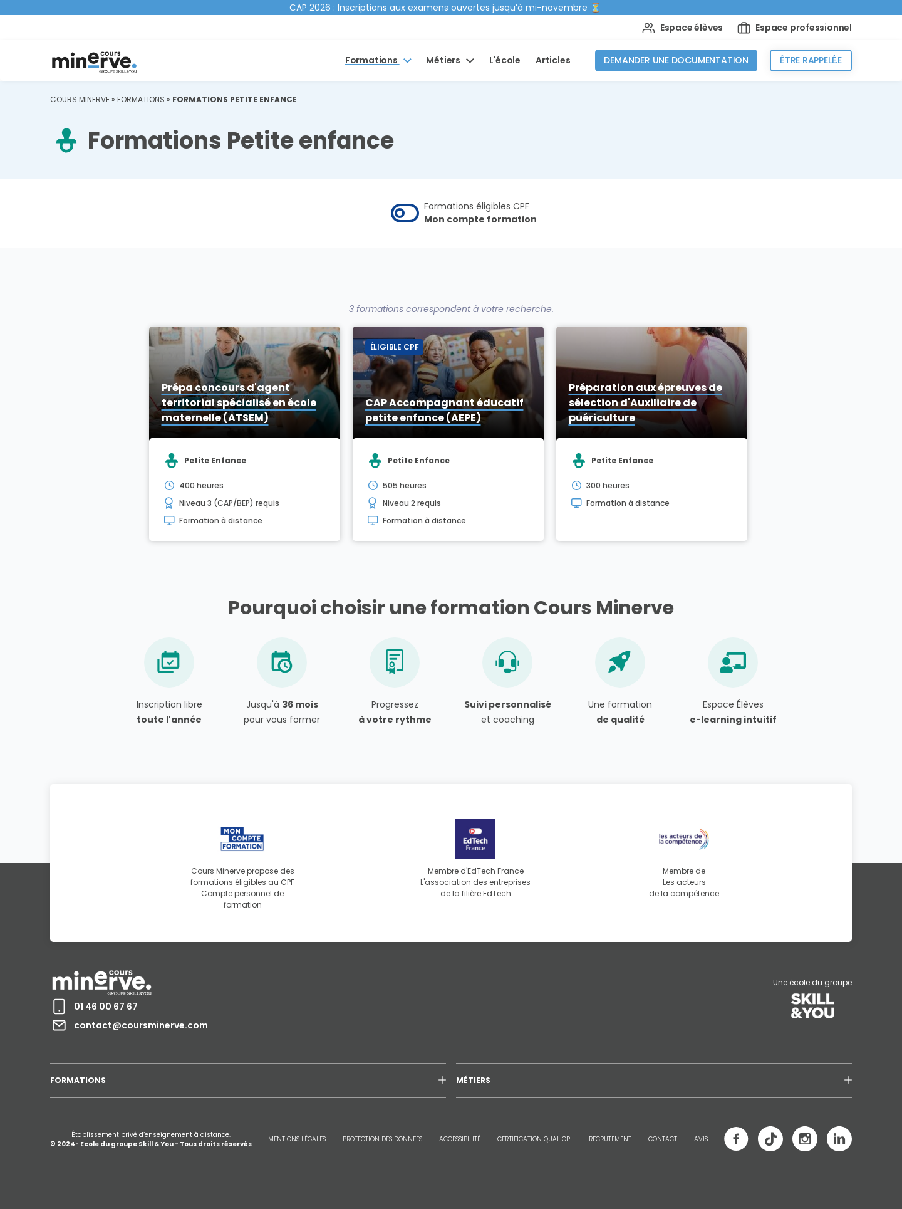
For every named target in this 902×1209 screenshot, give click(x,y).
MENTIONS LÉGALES (297, 1139)
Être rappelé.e (811, 60)
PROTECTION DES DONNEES (382, 1139)
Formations (372, 60)
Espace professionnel (794, 27)
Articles (553, 60)
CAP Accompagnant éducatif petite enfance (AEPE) (444, 410)
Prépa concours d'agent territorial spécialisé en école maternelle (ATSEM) (239, 402)
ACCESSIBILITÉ (459, 1139)
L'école (505, 60)
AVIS (701, 1139)
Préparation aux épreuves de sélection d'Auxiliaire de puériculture (645, 402)
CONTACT (662, 1139)
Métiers (444, 60)
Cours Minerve (80, 99)
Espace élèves (682, 27)
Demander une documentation (676, 60)
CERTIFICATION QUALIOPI (534, 1139)
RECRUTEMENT (610, 1139)
